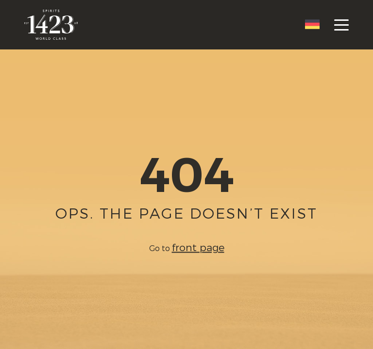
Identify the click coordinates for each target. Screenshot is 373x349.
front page (198, 247)
